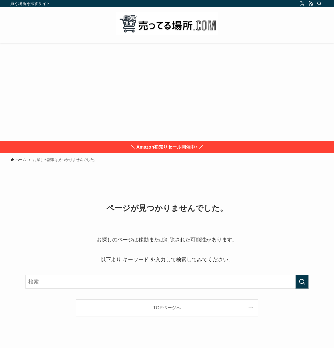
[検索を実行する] (302, 282)
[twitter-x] (302, 3)
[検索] (319, 3)
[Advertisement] (167, 92)
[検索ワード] (167, 282)
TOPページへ (167, 307)
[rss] (311, 3)
